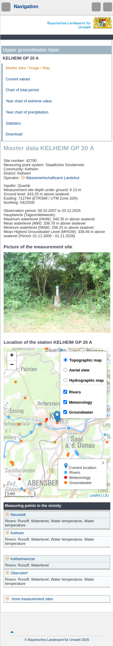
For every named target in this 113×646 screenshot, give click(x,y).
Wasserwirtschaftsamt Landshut (52, 178)
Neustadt (15, 515)
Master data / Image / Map (28, 68)
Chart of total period (22, 90)
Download (14, 134)
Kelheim (14, 533)
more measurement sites (32, 599)
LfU (106, 495)
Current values (18, 79)
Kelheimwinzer (20, 559)
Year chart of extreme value (29, 101)
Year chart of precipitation (27, 112)
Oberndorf (16, 573)
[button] (57, 417)
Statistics (13, 123)
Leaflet (94, 495)
